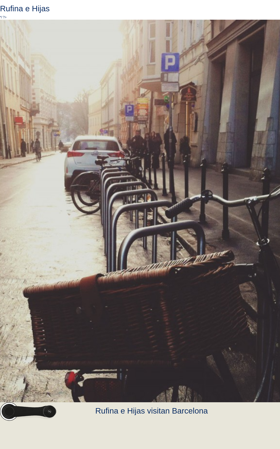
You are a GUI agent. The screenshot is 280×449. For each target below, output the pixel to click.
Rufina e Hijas (25, 8)
